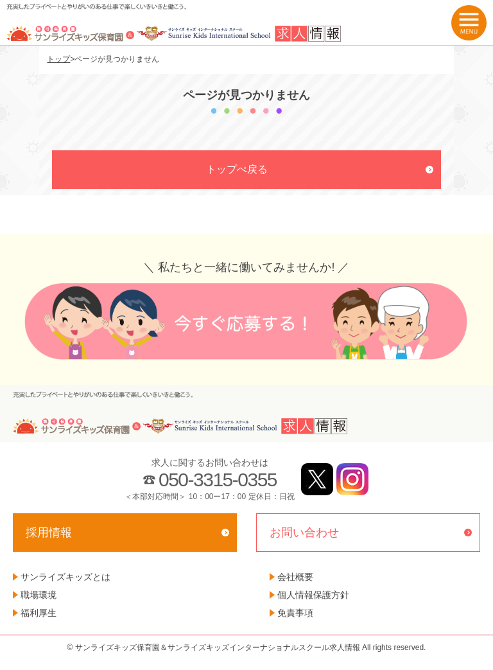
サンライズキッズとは (65, 577)
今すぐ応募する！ (246, 321)
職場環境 (38, 595)
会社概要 (295, 577)
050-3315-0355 (218, 479)
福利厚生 (38, 613)
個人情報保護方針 (313, 595)
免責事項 (295, 613)
